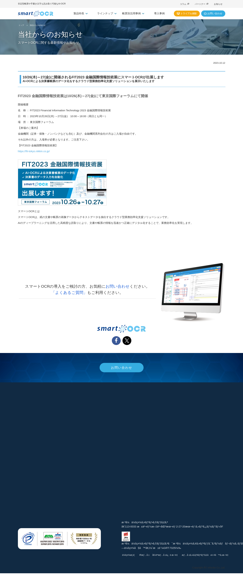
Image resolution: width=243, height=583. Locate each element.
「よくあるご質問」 (69, 292)
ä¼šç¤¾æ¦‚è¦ (133, 555)
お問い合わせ (117, 286)
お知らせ (218, 4)
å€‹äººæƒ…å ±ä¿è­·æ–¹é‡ (179, 555)
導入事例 (159, 13)
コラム (184, 4)
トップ (21, 25)
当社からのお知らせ (38, 25)
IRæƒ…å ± (153, 555)
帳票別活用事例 (133, 13)
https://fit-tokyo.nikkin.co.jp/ (34, 151)
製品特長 (81, 13)
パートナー (201, 4)
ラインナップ (106, 13)
